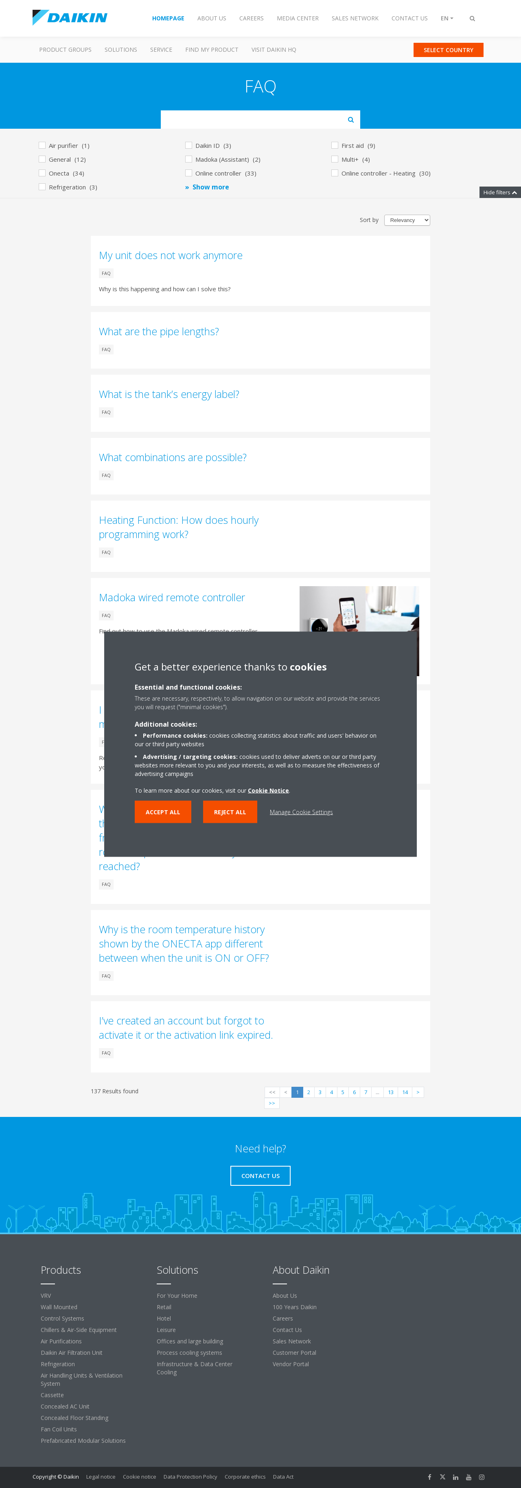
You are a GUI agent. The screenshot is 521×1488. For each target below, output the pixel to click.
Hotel (164, 1318)
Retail (164, 1307)
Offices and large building (190, 1341)
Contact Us (287, 1330)
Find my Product (212, 49)
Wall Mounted (59, 1307)
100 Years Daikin (295, 1307)
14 (405, 1092)
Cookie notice (139, 1476)
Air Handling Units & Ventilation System (82, 1379)
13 (391, 1092)
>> (272, 1103)
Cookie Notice (268, 790)
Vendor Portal (291, 1364)
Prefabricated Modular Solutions (83, 1440)
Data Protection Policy (190, 1476)
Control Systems (62, 1318)
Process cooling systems (189, 1352)
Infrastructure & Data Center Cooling (194, 1368)
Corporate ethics (245, 1476)
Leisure (166, 1330)
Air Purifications (61, 1341)
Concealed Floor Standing (74, 1418)
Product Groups (65, 49)
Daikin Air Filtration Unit (72, 1352)
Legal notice (101, 1476)
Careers (283, 1318)
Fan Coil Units (59, 1429)
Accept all (163, 811)
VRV (46, 1295)
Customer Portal (294, 1352)
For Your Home (177, 1295)
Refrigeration (58, 1364)
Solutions (121, 49)
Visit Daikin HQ (274, 49)
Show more (211, 186)
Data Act (283, 1476)
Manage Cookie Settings (301, 811)
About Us (285, 1295)
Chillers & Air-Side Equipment (79, 1330)
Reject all (230, 811)
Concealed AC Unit (65, 1406)
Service (161, 49)
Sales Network (292, 1341)
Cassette (52, 1395)
